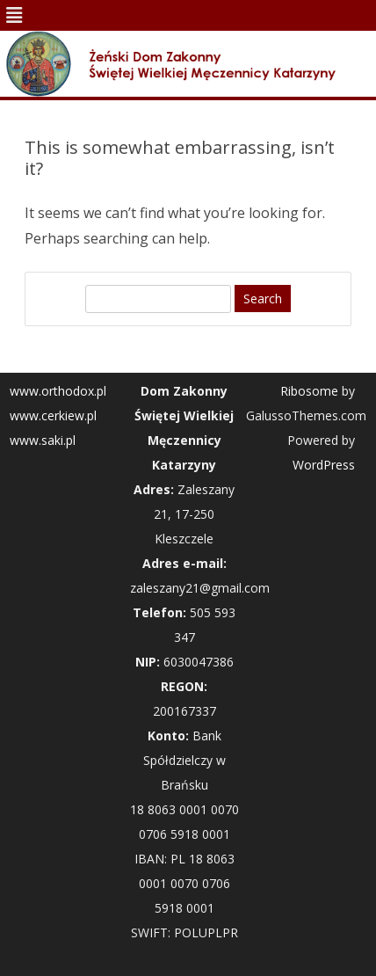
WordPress (324, 464)
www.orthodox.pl (58, 390)
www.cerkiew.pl (53, 415)
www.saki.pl (43, 440)
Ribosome (309, 390)
